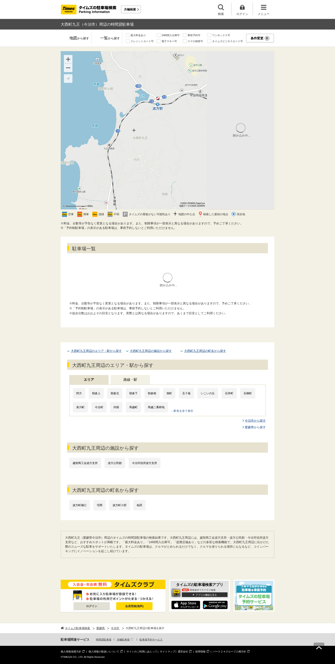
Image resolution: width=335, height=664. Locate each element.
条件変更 (260, 38)
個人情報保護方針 (71, 651)
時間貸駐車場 (103, 639)
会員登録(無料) (134, 606)
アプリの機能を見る (206, 595)
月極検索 (130, 9)
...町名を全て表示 (182, 410)
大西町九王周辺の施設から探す (151, 351)
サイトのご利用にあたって (141, 651)
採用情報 (200, 651)
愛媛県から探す (255, 427)
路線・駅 (130, 379)
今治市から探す (255, 420)
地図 (79, 38)
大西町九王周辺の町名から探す (205, 351)
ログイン (91, 606)
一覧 (110, 38)
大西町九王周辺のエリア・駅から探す (96, 351)
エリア (89, 379)
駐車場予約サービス (151, 639)
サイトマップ (167, 651)
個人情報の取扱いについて (103, 651)
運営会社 (183, 651)
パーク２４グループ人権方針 (229, 651)
